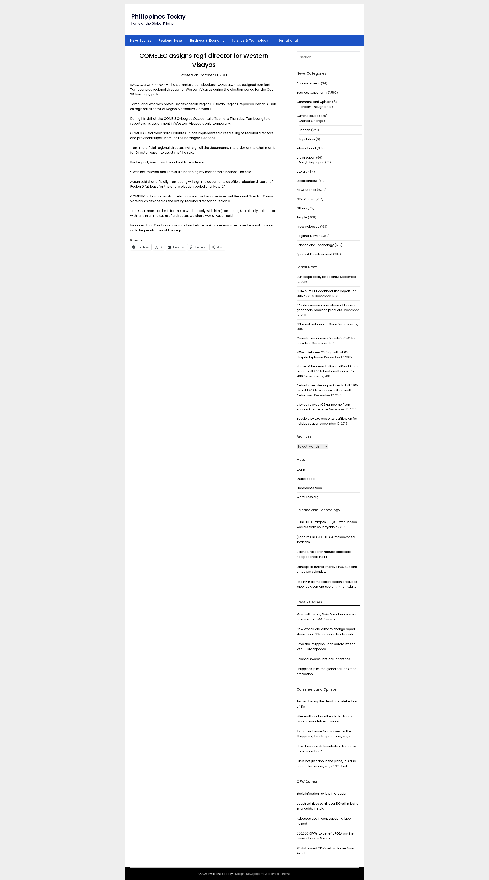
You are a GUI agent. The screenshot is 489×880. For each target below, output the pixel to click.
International (287, 40)
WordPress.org (307, 497)
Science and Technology (315, 245)
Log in (301, 469)
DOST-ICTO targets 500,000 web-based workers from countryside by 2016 (327, 524)
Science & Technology (250, 40)
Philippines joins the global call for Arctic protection (326, 671)
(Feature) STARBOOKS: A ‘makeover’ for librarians (326, 539)
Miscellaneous (307, 181)
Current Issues (307, 116)
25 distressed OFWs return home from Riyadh (325, 850)
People (302, 217)
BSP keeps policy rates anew (318, 277)
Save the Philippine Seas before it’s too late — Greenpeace (326, 646)
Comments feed (309, 488)
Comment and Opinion (314, 101)
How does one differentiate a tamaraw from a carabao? (326, 748)
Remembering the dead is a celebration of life (327, 703)
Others (302, 208)
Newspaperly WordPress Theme (268, 874)
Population (307, 139)
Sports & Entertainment (314, 254)
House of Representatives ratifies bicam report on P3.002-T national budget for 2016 (327, 371)
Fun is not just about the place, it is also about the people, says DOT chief (326, 763)
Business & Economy (207, 40)
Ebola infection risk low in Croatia (321, 793)
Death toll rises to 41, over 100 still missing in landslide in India (327, 805)
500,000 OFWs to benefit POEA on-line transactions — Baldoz (325, 835)
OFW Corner (306, 199)
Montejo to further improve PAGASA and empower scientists (327, 569)
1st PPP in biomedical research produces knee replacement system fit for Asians (327, 584)
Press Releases (308, 226)
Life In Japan (306, 157)
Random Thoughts (312, 107)
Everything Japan (311, 162)
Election (304, 130)
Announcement (308, 83)
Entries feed (306, 479)
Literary (302, 171)
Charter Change (311, 120)
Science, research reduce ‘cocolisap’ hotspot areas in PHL (324, 554)
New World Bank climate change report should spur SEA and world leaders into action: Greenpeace (326, 632)
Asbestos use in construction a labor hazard (324, 820)
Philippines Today (158, 16)
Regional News (171, 40)
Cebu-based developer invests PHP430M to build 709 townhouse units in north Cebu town (327, 390)
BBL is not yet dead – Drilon (317, 324)
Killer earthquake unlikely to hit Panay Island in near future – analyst (324, 718)
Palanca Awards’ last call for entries (323, 659)
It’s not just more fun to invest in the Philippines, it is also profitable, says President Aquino (324, 734)
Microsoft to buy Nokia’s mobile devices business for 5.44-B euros (326, 616)
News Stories (140, 40)
